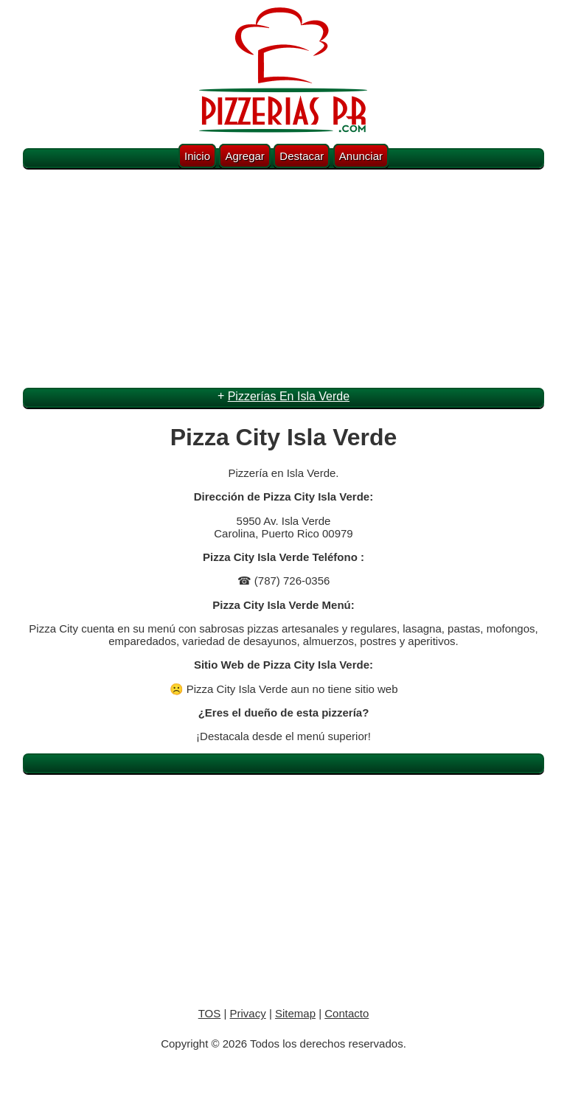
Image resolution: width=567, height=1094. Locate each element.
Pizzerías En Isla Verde (288, 396)
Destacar (301, 156)
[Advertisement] (283, 281)
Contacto (346, 1013)
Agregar (244, 156)
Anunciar (361, 156)
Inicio (197, 156)
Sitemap (295, 1013)
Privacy (248, 1013)
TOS (209, 1013)
